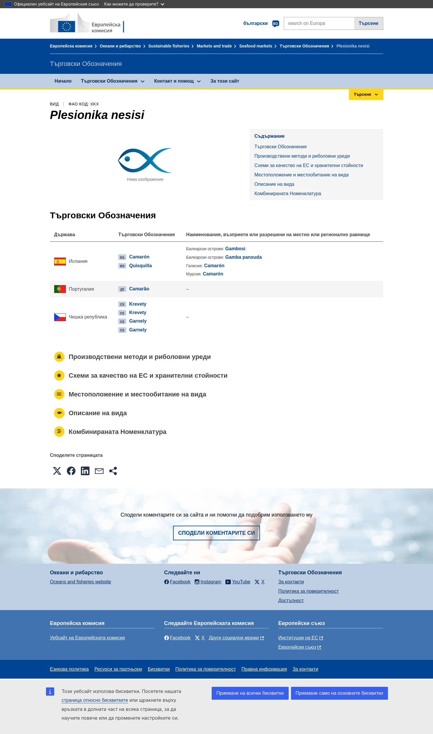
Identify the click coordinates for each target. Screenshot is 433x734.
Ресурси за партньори (118, 669)
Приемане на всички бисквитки (250, 693)
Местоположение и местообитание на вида (301, 174)
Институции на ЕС (298, 637)
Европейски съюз (297, 647)
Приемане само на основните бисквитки (339, 693)
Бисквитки (159, 669)
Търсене (369, 23)
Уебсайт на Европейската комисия (87, 637)
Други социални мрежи (234, 637)
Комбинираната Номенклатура (287, 193)
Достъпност (291, 600)
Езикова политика (69, 669)
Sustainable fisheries (168, 46)
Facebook (177, 637)
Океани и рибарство (120, 46)
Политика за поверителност (308, 591)
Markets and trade (214, 46)
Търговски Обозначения (304, 46)
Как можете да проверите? (134, 3)
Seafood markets (255, 46)
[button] (57, 471)
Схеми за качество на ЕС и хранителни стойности (308, 165)
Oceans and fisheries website (80, 581)
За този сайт (224, 81)
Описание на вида (274, 184)
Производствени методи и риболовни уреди (302, 156)
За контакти (291, 581)
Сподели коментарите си (216, 533)
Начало (63, 81)
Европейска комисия (71, 46)
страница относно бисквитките (95, 700)
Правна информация (264, 669)
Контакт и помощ (174, 81)
